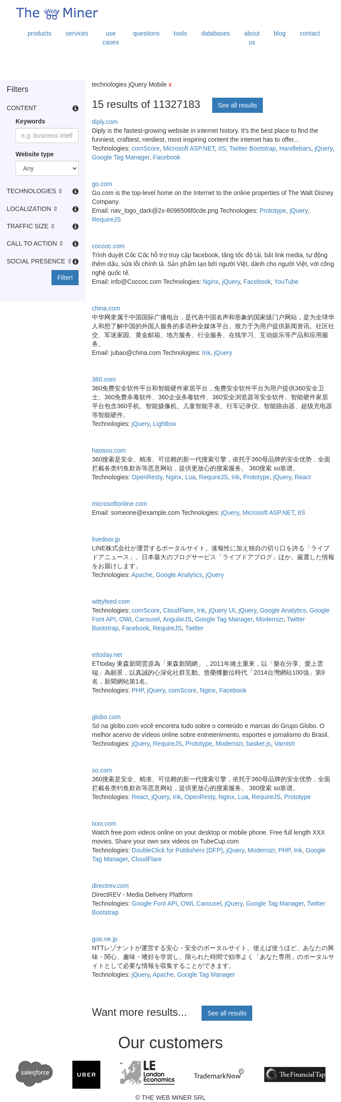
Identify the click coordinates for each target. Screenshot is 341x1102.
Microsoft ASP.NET (188, 148)
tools (180, 33)
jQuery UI (222, 610)
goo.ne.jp (105, 939)
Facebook (166, 157)
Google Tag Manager (121, 157)
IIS (222, 148)
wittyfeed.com (111, 601)
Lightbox (165, 423)
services (77, 33)
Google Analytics (179, 574)
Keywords (30, 121)
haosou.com (109, 450)
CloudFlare (178, 610)
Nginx (211, 281)
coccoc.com (108, 246)
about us (252, 38)
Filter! (65, 277)
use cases (111, 38)
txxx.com (104, 823)
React (302, 477)
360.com (104, 379)
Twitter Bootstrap (252, 148)
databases (215, 33)
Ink (206, 352)
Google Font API (155, 903)
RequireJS (106, 219)
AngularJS (177, 619)
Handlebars (295, 148)
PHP (138, 690)
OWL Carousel (139, 619)
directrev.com (110, 885)
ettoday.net (107, 654)
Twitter (194, 628)
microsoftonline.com (119, 503)
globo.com (106, 716)
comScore (146, 148)
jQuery (323, 148)
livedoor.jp (106, 539)
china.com (106, 308)
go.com (102, 183)
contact (310, 33)
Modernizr (269, 619)
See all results (237, 105)
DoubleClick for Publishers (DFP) (177, 850)
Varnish (284, 743)
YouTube (286, 281)
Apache (141, 574)
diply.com (105, 121)
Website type (35, 154)
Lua (190, 477)
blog (279, 33)
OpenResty (147, 477)
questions (146, 33)
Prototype (272, 210)
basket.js (258, 743)
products (40, 33)
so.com (102, 770)
